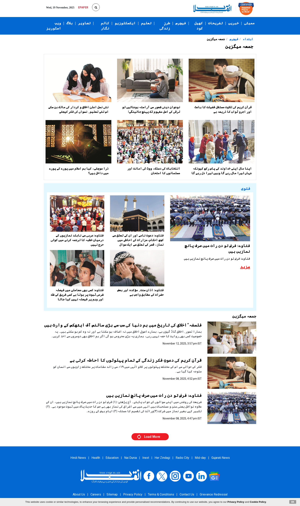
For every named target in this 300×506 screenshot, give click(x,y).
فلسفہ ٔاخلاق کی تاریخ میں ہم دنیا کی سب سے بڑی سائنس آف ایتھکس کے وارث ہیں (123, 325)
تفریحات (215, 23)
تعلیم (146, 23)
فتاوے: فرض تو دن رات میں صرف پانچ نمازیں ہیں (154, 395)
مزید (245, 267)
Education (112, 458)
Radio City (182, 458)
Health (95, 458)
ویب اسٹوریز (53, 25)
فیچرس (180, 23)
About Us (79, 494)
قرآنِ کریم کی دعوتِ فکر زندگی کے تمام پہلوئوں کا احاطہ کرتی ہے (136, 360)
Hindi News (78, 458)
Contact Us (187, 494)
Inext (145, 458)
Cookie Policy (258, 501)
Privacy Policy (132, 494)
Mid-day (200, 458)
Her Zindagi (162, 458)
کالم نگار (105, 25)
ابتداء (247, 39)
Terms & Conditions (161, 494)
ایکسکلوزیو (125, 23)
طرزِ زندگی (165, 25)
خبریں (233, 23)
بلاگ (69, 23)
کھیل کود (198, 25)
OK (292, 502)
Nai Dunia (130, 458)
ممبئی (249, 23)
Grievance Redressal (213, 494)
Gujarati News (220, 458)
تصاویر (84, 23)
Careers (95, 494)
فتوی (245, 188)
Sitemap (112, 494)
